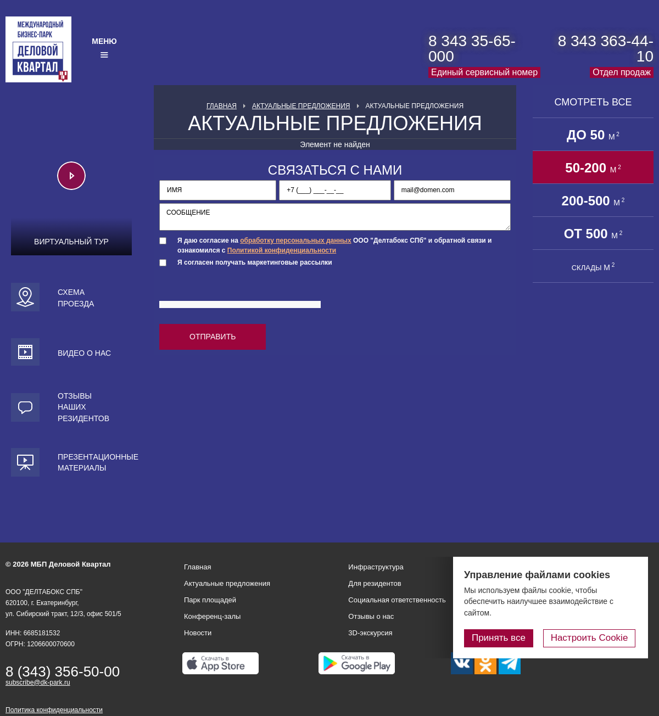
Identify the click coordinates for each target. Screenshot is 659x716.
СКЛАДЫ (593, 267)
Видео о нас (84, 353)
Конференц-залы (212, 616)
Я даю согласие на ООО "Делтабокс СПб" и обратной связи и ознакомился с (334, 245)
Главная (221, 106)
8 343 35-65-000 (472, 48)
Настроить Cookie (590, 638)
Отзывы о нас (371, 616)
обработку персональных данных (295, 240)
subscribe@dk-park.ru (37, 682)
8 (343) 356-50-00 (62, 671)
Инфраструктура (375, 567)
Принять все (501, 638)
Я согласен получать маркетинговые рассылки (254, 262)
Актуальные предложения (301, 106)
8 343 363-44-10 (606, 48)
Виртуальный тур (71, 241)
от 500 (593, 233)
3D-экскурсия (370, 633)
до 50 (593, 134)
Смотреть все (593, 102)
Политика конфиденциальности (54, 710)
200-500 (593, 200)
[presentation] (242, 293)
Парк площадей (210, 600)
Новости (197, 633)
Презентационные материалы (95, 462)
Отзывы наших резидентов (83, 407)
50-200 (593, 167)
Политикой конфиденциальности (281, 250)
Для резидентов (374, 583)
